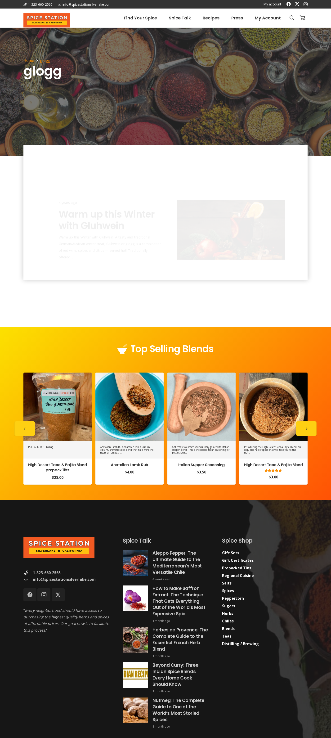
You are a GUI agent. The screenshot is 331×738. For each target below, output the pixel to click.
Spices (228, 590)
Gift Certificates (238, 560)
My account (272, 4)
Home (28, 60)
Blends (228, 628)
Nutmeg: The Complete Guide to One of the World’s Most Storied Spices (178, 710)
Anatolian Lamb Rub (129, 465)
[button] (292, 18)
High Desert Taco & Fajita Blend (273, 465)
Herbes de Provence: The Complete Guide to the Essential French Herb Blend (180, 639)
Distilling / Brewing (240, 643)
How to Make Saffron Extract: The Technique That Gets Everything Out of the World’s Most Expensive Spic (179, 601)
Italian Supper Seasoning (201, 465)
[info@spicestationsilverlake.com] (28, 579)
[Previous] (24, 428)
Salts (227, 583)
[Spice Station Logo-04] (46, 20)
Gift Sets (230, 552)
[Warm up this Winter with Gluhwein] (231, 213)
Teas (226, 636)
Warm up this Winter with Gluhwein (107, 202)
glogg (45, 60)
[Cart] (302, 18)
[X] (297, 4)
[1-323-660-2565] (28, 573)
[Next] (306, 428)
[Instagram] (306, 4)
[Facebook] (288, 4)
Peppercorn (233, 598)
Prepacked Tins (236, 568)
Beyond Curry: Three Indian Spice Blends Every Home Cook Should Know (175, 675)
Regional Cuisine (238, 575)
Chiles (228, 621)
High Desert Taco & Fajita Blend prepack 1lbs (57, 467)
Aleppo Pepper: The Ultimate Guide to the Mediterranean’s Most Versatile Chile (177, 563)
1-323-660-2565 (47, 572)
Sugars (228, 605)
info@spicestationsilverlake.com (64, 579)
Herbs (227, 613)
